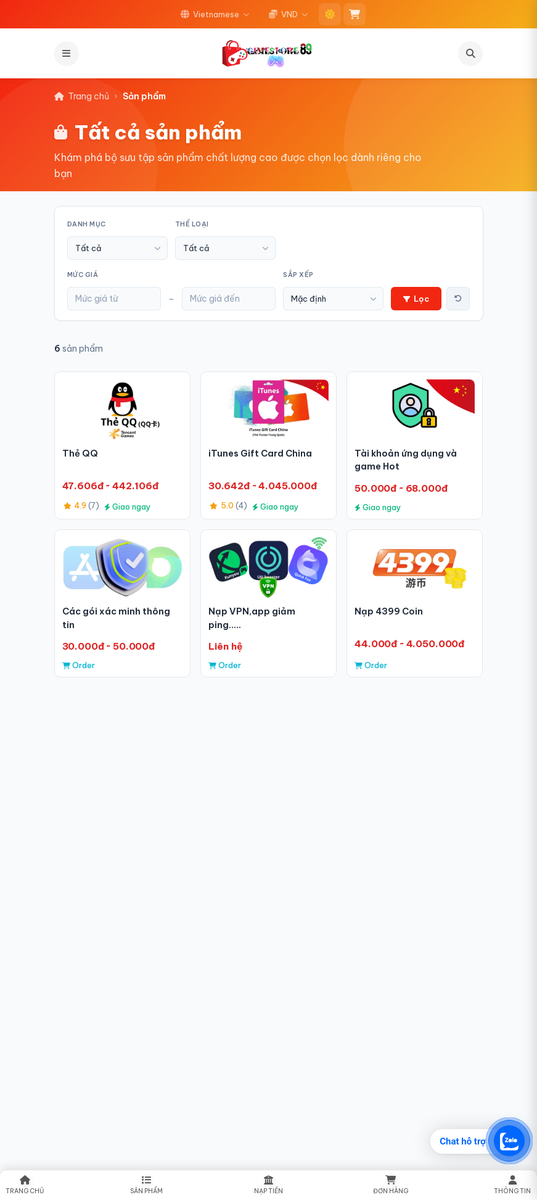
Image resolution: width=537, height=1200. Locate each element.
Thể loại (192, 224)
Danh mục (86, 224)
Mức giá (83, 275)
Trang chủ (81, 96)
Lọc (416, 299)
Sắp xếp (298, 275)
